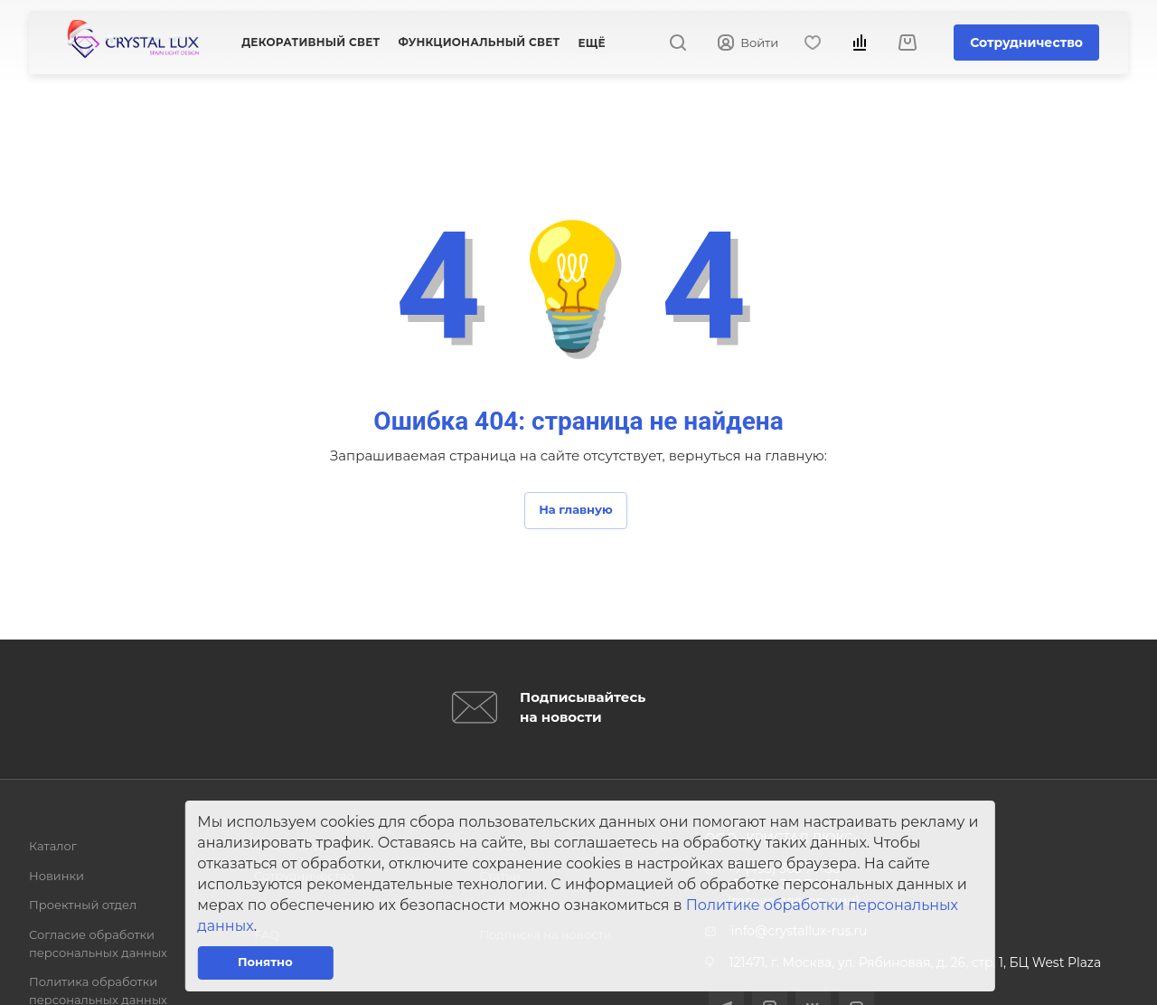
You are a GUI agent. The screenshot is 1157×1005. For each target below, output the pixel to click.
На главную (576, 509)
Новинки (56, 875)
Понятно (265, 961)
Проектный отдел (82, 904)
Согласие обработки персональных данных (98, 943)
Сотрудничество (1026, 42)
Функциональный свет (479, 42)
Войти (748, 43)
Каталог (53, 846)
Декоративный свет (310, 42)
